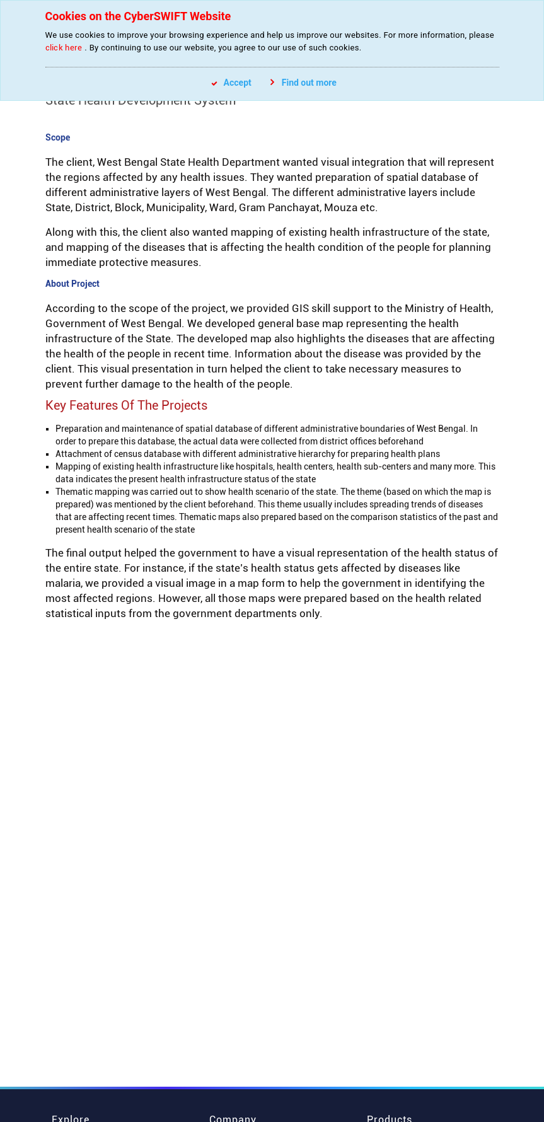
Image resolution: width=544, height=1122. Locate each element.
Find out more (303, 82)
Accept (231, 83)
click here (64, 47)
